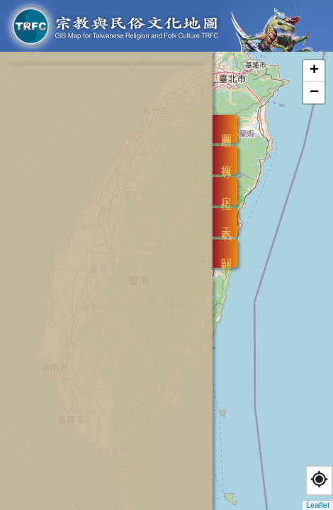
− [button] (314, 92)
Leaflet (317, 505)
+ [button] (314, 70)
